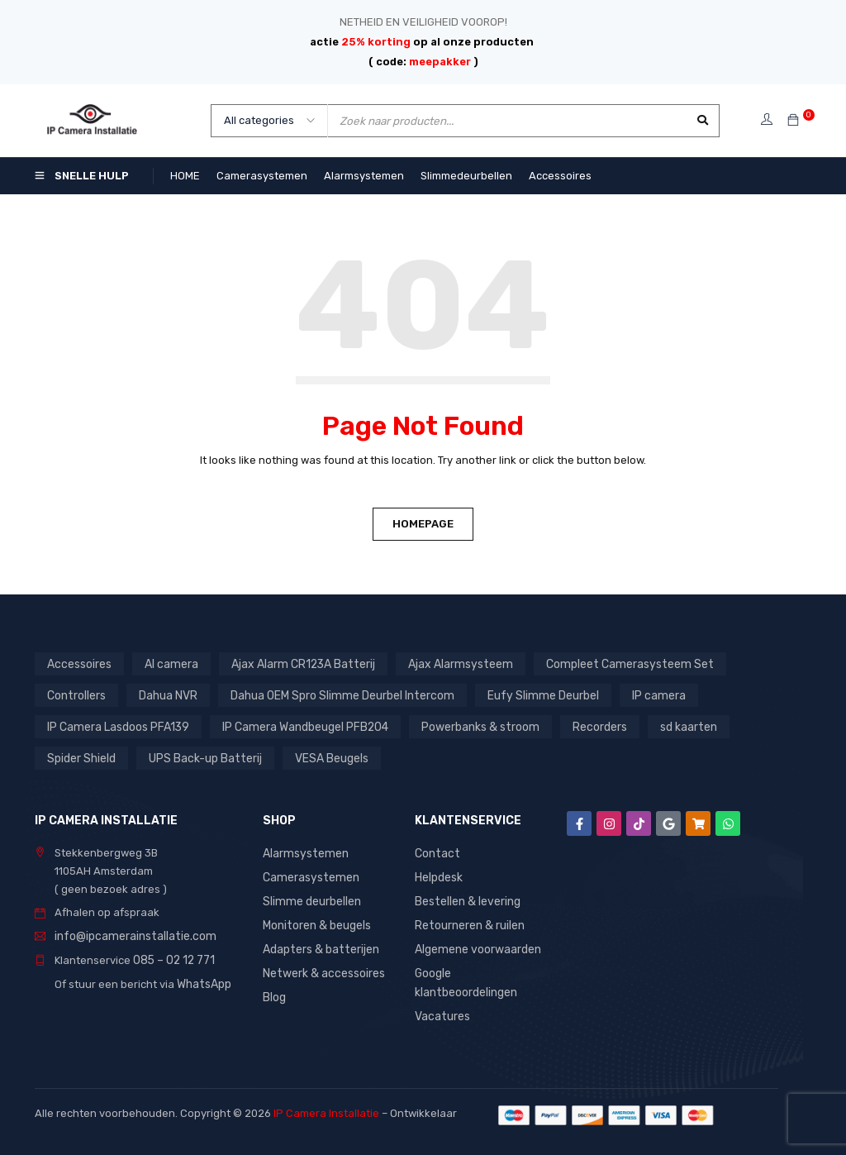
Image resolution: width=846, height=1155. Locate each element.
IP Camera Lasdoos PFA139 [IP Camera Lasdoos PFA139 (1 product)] (116, 726)
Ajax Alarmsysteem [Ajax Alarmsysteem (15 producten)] (445, 663)
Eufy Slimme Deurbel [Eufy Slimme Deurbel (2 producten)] (528, 695)
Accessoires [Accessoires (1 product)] (78, 663)
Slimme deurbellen (310, 899)
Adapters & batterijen (318, 945)
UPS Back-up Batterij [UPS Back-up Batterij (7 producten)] (200, 758)
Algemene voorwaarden (476, 945)
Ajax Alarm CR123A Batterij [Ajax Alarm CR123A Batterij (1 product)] (295, 663)
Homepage (423, 524)
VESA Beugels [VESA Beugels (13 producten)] (322, 758)
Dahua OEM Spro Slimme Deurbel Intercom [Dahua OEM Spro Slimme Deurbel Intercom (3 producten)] (335, 695)
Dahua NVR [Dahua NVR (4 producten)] (166, 695)
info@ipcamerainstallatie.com (130, 935)
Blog (274, 992)
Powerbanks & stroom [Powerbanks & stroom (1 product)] (468, 726)
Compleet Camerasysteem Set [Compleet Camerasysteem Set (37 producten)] (605, 663)
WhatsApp (203, 982)
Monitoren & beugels (315, 922)
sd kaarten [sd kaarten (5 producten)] (672, 726)
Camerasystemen (308, 876)
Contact (435, 853)
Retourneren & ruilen (468, 922)
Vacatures (441, 1010)
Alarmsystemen (303, 853)
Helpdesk (439, 876)
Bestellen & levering (465, 899)
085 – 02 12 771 (171, 958)
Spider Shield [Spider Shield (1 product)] (80, 758)
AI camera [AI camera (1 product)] (168, 663)
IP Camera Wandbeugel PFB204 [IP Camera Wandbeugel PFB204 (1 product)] (298, 726)
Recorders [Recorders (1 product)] (584, 726)
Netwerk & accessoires (321, 968)
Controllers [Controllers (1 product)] (75, 695)
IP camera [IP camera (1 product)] (639, 695)
